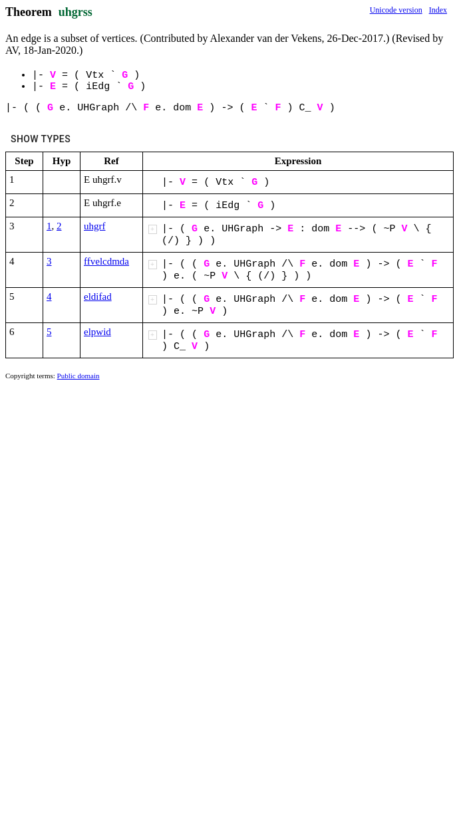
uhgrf (95, 226)
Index (438, 10)
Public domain (78, 376)
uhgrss (75, 12)
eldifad (98, 296)
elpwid (97, 331)
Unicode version (396, 10)
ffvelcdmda (106, 261)
